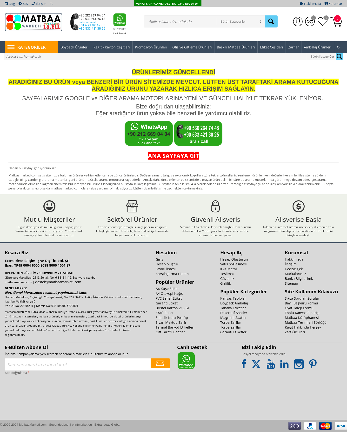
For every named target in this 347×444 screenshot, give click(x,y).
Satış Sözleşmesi (233, 276)
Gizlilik (225, 295)
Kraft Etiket (165, 324)
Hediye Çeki (294, 280)
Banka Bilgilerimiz (299, 290)
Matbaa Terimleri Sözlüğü (306, 334)
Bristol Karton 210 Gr (172, 319)
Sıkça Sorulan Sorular (302, 310)
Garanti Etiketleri (233, 344)
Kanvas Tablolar (233, 310)
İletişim (291, 276)
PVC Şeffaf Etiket (169, 310)
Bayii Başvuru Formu (301, 315)
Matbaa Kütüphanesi (302, 329)
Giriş (159, 271)
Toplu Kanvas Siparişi (302, 324)
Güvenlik (227, 290)
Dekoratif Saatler (233, 324)
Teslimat (227, 285)
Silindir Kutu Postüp (172, 329)
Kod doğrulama (16, 384)
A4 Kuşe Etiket (167, 300)
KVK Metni (228, 280)
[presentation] (24, 405)
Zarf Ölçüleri (295, 344)
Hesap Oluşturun (234, 271)
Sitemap (291, 295)
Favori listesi (166, 280)
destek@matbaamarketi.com (58, 293)
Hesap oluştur (167, 276)
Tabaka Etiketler (233, 319)
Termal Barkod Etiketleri (175, 339)
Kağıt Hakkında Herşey (303, 339)
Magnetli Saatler (233, 329)
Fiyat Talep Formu (299, 319)
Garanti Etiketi (167, 315)
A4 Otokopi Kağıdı (170, 305)
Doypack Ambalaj (234, 315)
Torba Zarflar (230, 334)
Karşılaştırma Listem (172, 285)
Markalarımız (295, 285)
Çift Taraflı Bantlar (170, 344)
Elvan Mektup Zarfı (171, 334)
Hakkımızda (294, 271)
